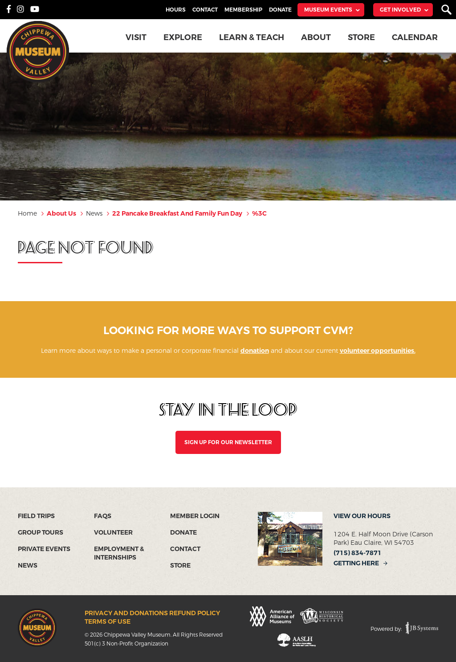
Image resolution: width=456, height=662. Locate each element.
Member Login (195, 516)
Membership (243, 9)
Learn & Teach (251, 37)
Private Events (44, 549)
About (316, 37)
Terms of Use (107, 621)
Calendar (415, 37)
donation (254, 351)
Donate (280, 9)
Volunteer (113, 532)
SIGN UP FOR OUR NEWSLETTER (228, 442)
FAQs (102, 516)
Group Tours (40, 532)
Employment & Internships (119, 553)
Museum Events (328, 9)
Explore (182, 37)
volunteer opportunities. (377, 351)
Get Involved (400, 9)
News (27, 565)
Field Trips (36, 516)
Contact (205, 9)
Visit (136, 37)
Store (361, 37)
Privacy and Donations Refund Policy (152, 613)
